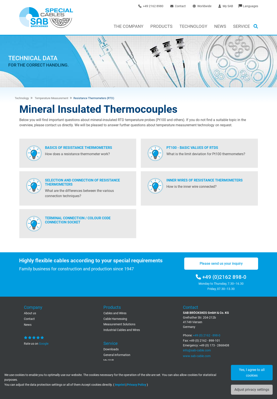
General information (116, 355)
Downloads (111, 349)
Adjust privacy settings (251, 389)
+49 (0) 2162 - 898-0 (206, 335)
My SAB (225, 6)
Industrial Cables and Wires (121, 330)
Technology (193, 26)
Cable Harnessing (115, 319)
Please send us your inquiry (221, 263)
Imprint (120, 384)
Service (241, 26)
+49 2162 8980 (150, 6)
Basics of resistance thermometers (78, 148)
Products (161, 26)
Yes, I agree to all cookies (252, 372)
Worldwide (202, 6)
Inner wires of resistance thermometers (204, 180)
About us (30, 313)
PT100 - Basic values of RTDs (192, 148)
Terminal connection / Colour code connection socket (78, 220)
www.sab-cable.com (197, 356)
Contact (178, 6)
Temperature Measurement (51, 98)
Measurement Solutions (119, 324)
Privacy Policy (136, 384)
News (220, 26)
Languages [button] (250, 6)
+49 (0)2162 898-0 (221, 277)
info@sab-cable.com (197, 350)
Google (43, 344)
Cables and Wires (114, 313)
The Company (128, 26)
